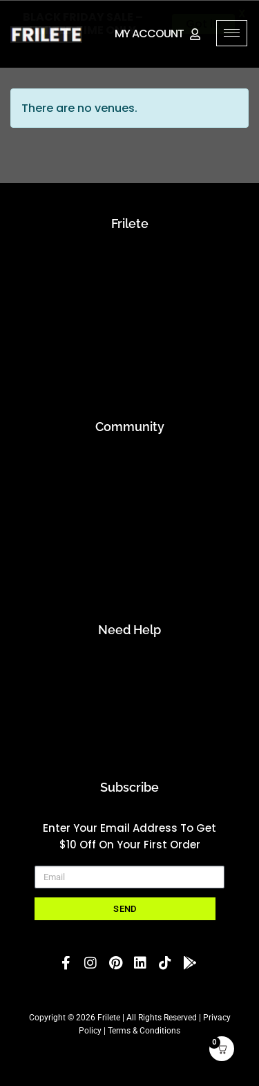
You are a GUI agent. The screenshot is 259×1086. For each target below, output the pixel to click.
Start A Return (129, 736)
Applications (130, 464)
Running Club (130, 533)
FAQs (129, 713)
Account (129, 667)
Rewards (129, 556)
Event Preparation (129, 352)
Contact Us (129, 690)
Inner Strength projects (129, 330)
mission (129, 284)
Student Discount (129, 578)
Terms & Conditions (144, 1031)
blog (130, 307)
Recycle (130, 375)
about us (130, 261)
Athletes (129, 487)
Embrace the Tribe (129, 510)
